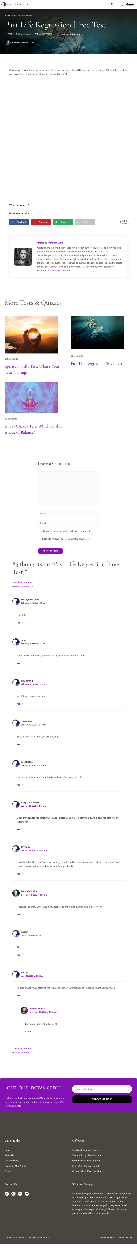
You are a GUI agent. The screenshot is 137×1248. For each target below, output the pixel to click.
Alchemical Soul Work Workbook (88, 1171)
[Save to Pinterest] (41, 222)
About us (9, 1155)
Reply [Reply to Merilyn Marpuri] (20, 623)
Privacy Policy (107, 1237)
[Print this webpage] (85, 222)
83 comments (45, 33)
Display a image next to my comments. (67, 531)
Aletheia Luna (37, 1008)
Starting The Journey (23, 15)
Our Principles (12, 1160)
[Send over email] (63, 222)
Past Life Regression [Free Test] (97, 363)
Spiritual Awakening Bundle (86, 1160)
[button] (112, 4)
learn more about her (59, 270)
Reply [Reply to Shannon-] (20, 744)
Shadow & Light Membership (86, 1155)
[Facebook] (7, 1194)
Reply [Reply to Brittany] (20, 874)
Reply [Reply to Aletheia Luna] (28, 1031)
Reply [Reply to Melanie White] (20, 914)
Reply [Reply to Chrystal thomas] (20, 829)
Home (7, 15)
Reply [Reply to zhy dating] (20, 704)
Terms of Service (124, 1237)
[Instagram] (13, 1194)
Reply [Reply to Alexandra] (20, 785)
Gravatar (57, 531)
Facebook (41, 270)
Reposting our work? (15, 1166)
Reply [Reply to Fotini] (20, 995)
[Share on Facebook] (19, 222)
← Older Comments (22, 582)
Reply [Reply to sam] (20, 663)
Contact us (10, 1171)
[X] (27, 1194)
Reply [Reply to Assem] (20, 955)
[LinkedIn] (20, 1194)
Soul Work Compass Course (86, 1150)
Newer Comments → (23, 586)
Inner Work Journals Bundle (86, 1166)
